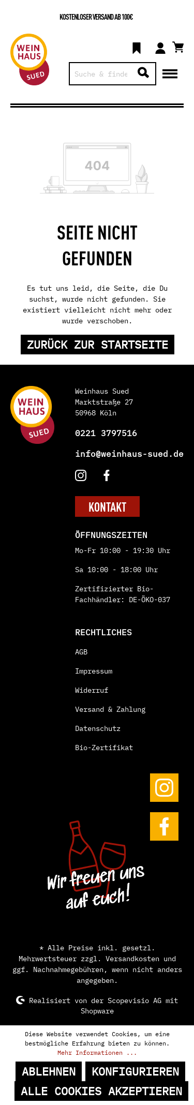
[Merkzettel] (136, 46)
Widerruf (91, 690)
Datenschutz (98, 728)
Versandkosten (132, 958)
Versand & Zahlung (110, 709)
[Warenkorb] (178, 45)
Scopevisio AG (134, 1000)
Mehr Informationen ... (97, 1052)
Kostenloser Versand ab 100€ (95, 16)
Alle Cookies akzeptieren (101, 1091)
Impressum (93, 671)
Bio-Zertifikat (104, 747)
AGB (81, 651)
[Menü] (170, 73)
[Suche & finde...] (101, 73)
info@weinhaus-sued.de (129, 454)
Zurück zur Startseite (97, 344)
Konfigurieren (135, 1071)
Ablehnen (49, 1071)
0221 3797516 (106, 433)
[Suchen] (143, 73)
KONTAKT (107, 506)
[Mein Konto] (160, 46)
